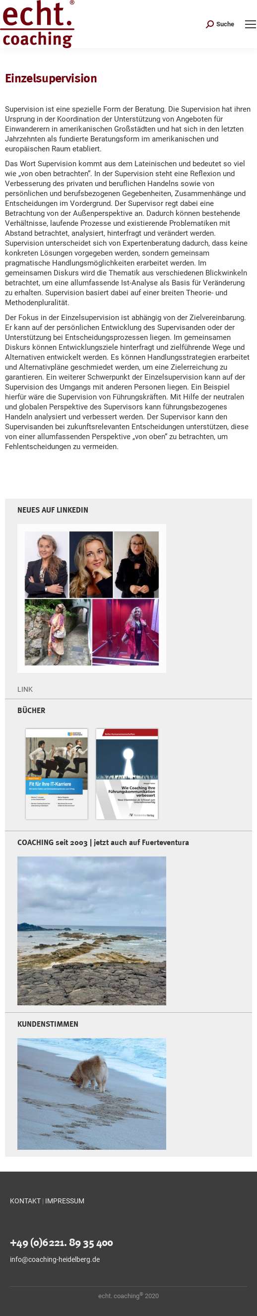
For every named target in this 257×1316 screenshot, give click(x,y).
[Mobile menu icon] (250, 24)
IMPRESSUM (64, 1201)
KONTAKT (25, 1201)
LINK (25, 689)
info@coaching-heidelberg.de (55, 1259)
